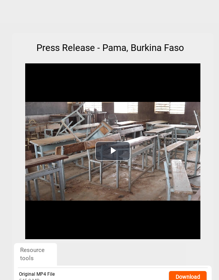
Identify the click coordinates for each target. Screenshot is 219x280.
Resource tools (32, 254)
